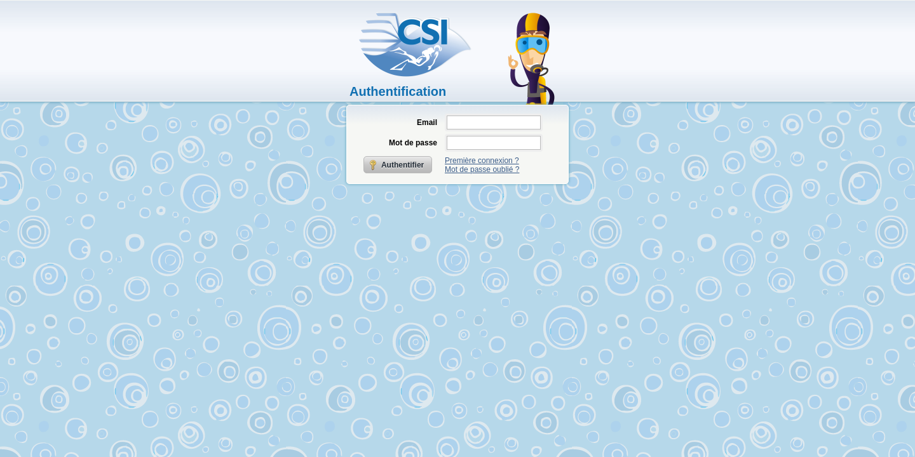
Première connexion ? (482, 160)
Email (427, 122)
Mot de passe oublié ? (482, 169)
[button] (398, 164)
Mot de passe (413, 142)
